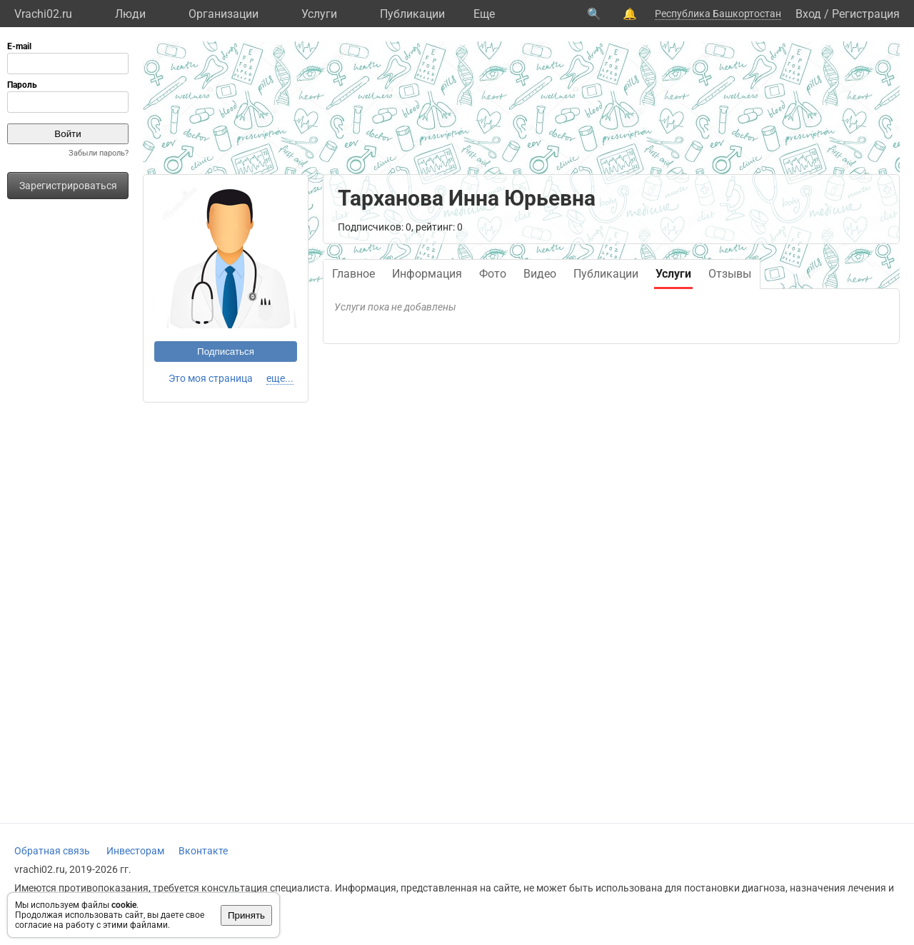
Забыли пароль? (99, 153)
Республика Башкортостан (718, 13)
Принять (246, 915)
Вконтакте (203, 850)
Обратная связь (52, 850)
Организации (223, 14)
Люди (130, 14)
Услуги (319, 14)
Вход (808, 14)
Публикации (412, 14)
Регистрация (866, 14)
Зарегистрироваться (68, 185)
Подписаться (225, 351)
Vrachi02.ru (43, 14)
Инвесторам (135, 850)
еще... (279, 378)
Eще (484, 14)
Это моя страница (211, 378)
